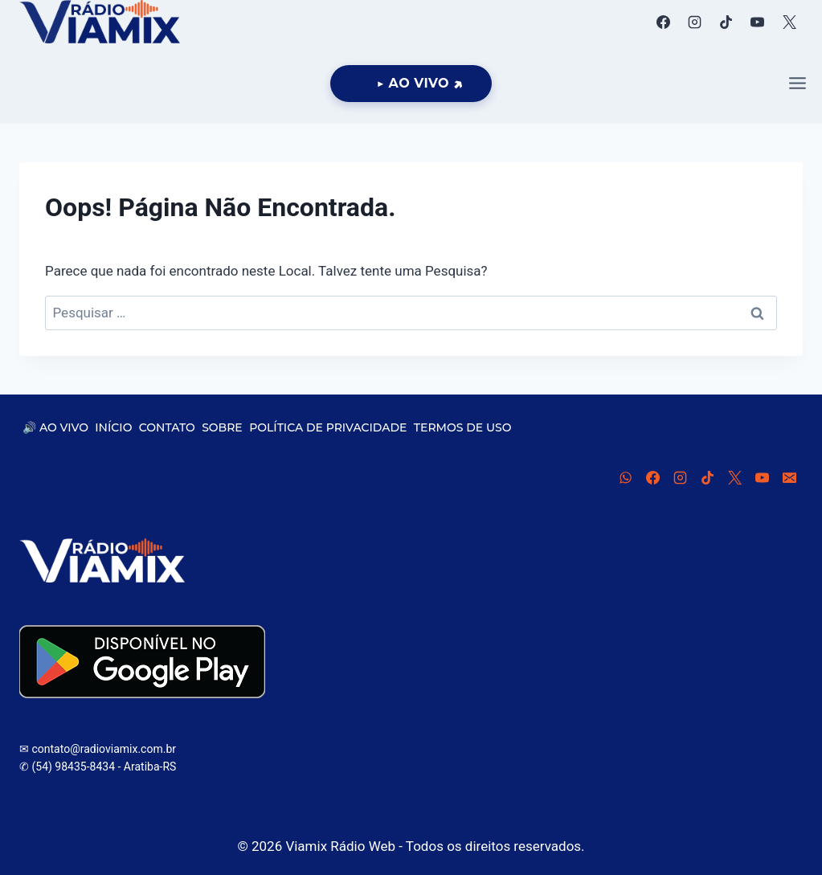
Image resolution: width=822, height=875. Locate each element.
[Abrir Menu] (797, 83)
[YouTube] (757, 21)
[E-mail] (789, 477)
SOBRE (222, 427)
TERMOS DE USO (463, 427)
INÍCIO (113, 427)
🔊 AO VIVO (55, 427)
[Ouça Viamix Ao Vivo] (410, 83)
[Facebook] (663, 21)
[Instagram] (695, 21)
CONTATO (167, 427)
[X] (789, 21)
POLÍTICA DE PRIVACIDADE (328, 427)
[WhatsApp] (625, 477)
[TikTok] (726, 21)
